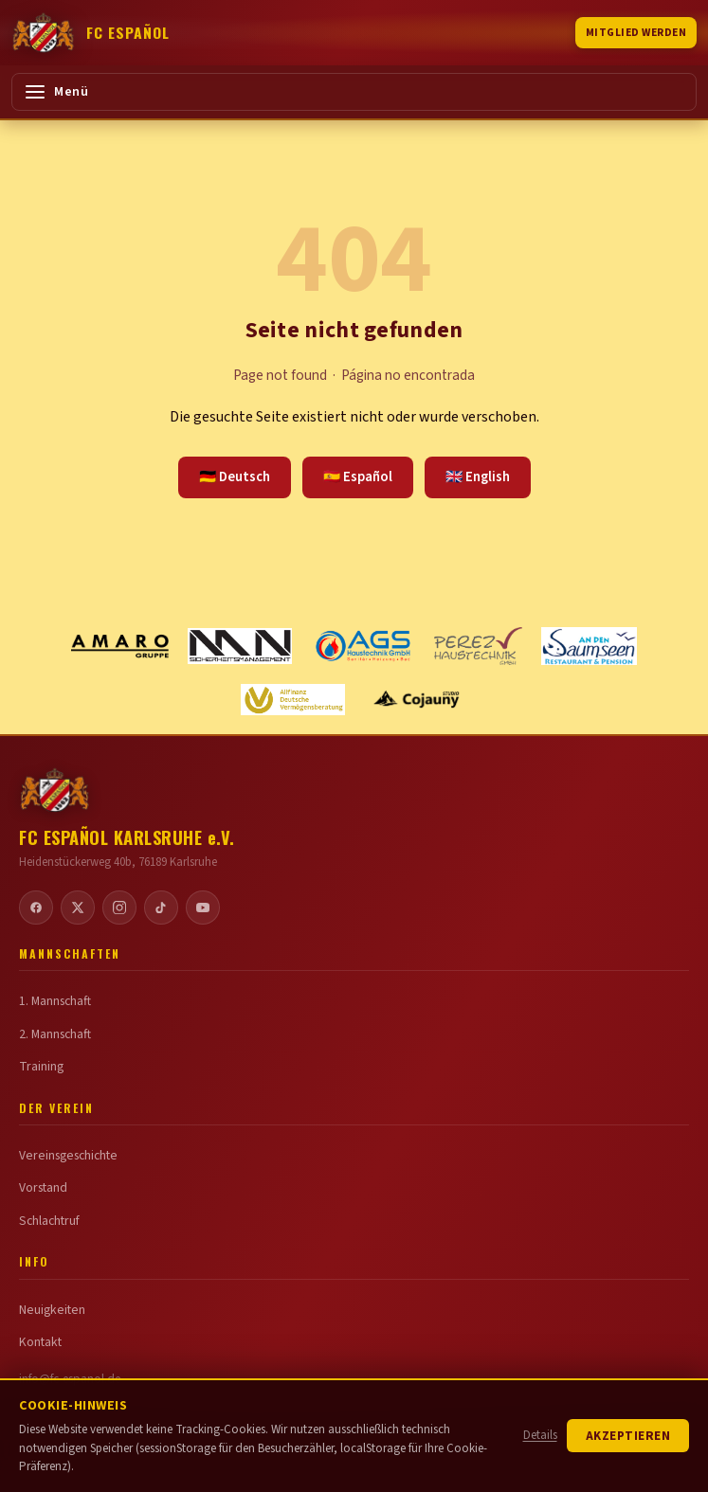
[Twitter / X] (78, 907)
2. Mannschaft (55, 1034)
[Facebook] (36, 907)
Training (41, 1066)
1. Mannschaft (55, 1001)
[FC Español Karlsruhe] (90, 32)
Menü (57, 91)
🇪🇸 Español (357, 477)
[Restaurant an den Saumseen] (589, 646)
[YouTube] (203, 907)
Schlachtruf (49, 1221)
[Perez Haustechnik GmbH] (478, 646)
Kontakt (40, 1342)
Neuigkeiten (52, 1310)
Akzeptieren (628, 1436)
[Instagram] (119, 907)
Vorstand (43, 1187)
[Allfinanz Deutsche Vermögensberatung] (293, 699)
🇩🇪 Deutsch (234, 477)
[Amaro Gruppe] (120, 646)
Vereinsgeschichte (68, 1155)
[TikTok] (161, 907)
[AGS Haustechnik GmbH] (363, 646)
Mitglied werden (636, 33)
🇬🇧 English (477, 477)
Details (540, 1435)
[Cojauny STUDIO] (416, 699)
